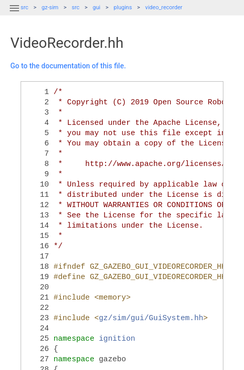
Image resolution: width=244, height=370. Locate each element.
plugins (123, 7)
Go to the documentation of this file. (68, 66)
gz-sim (50, 7)
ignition (117, 339)
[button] (14, 14)
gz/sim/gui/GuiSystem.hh (151, 318)
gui (96, 7)
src (75, 7)
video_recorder (163, 7)
